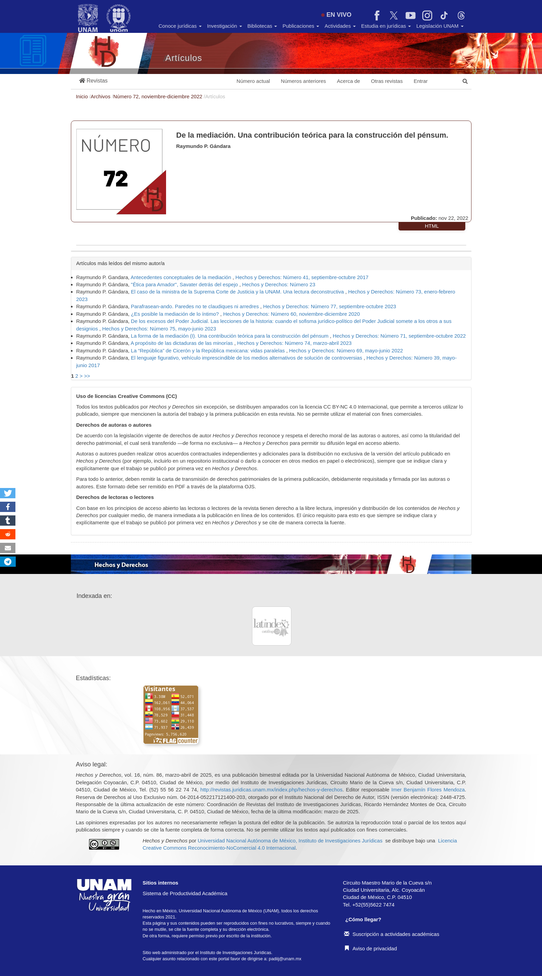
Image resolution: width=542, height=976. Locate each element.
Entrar (421, 81)
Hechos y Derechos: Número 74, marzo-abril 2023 (294, 343)
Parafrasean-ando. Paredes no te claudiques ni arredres (195, 306)
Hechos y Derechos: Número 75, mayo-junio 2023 (159, 328)
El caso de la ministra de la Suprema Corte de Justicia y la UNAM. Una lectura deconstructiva (238, 292)
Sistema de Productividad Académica (185, 893)
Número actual (253, 81)
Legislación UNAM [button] (440, 26)
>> (87, 376)
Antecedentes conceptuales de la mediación (182, 277)
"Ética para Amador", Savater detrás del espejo (185, 284)
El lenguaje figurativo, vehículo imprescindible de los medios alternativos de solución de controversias (247, 358)
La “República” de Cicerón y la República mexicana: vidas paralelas (208, 350)
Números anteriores (303, 81)
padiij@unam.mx (285, 958)
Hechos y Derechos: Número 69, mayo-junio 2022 (346, 350)
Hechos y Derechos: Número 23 (278, 284)
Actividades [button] (340, 26)
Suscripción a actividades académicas (391, 934)
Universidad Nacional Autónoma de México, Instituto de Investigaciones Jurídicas (290, 840)
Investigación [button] (224, 26)
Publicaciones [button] (300, 26)
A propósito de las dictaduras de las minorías (183, 343)
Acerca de (348, 81)
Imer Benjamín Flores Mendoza (428, 789)
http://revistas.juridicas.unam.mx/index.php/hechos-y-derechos (271, 789)
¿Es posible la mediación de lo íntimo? (175, 314)
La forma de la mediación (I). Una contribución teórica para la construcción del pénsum (230, 336)
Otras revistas (387, 81)
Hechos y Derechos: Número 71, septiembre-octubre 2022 (399, 336)
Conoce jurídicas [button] (180, 26)
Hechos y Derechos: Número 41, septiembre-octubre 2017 (302, 277)
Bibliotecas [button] (262, 26)
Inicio (82, 96)
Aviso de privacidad (370, 948)
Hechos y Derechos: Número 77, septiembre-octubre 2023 (329, 306)
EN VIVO (336, 14)
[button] (93, 81)
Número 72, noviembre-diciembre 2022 (158, 96)
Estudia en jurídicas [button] (386, 26)
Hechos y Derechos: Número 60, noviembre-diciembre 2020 (291, 314)
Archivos (101, 96)
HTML (432, 226)
